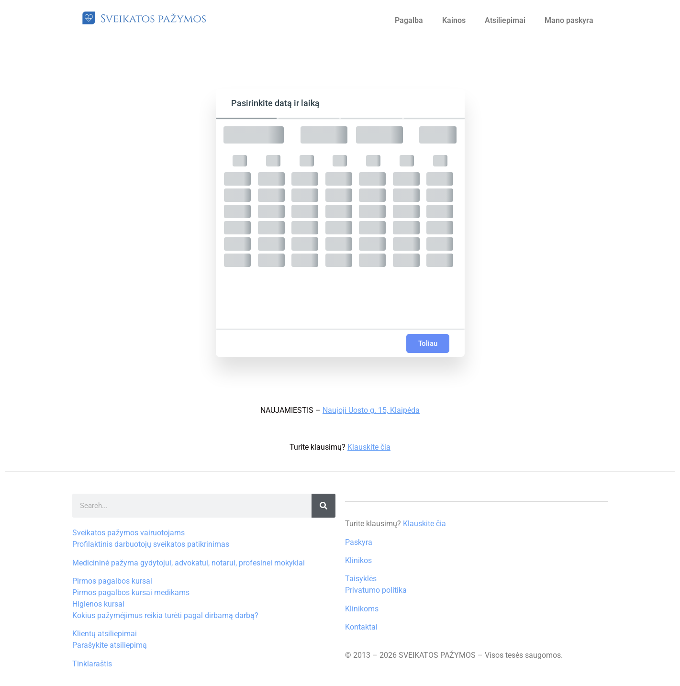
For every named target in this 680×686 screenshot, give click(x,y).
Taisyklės (361, 578)
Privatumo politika (376, 590)
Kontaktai (361, 626)
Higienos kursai (98, 604)
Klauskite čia (368, 447)
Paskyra (358, 542)
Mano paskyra (569, 20)
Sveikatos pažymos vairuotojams (128, 532)
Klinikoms (362, 608)
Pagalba (409, 20)
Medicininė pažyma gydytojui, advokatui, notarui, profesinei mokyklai (188, 562)
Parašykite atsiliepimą (109, 645)
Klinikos (358, 560)
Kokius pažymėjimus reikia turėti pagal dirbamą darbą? (165, 615)
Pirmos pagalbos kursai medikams (131, 592)
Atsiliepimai (505, 20)
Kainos (454, 20)
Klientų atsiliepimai (104, 633)
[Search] (323, 506)
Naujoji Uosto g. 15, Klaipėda (371, 410)
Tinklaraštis (92, 663)
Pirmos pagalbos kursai (112, 581)
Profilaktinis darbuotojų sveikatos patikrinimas (150, 544)
